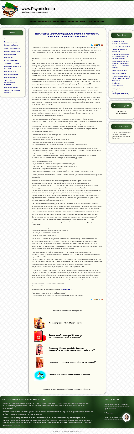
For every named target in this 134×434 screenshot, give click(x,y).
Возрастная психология (12, 48)
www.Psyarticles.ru (36, 414)
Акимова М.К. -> (66, 289)
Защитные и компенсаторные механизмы (9, 82)
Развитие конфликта (119, 70)
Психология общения (11, 45)
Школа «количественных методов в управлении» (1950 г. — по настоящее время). (120, 64)
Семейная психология (11, 63)
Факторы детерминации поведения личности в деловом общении (120, 56)
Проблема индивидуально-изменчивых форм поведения (118, 86)
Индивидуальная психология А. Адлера (120, 42)
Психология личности (11, 42)
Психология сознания (11, 87)
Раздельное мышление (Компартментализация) (120, 93)
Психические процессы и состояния (71, 420)
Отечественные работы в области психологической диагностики (121, 78)
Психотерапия (8, 57)
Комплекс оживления (119, 73)
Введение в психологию (12, 39)
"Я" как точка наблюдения (121, 46)
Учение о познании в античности (119, 50)
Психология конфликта (11, 74)
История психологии (10, 60)
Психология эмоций (10, 77)
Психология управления (12, 51)
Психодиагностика (10, 54)
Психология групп (10, 71)
